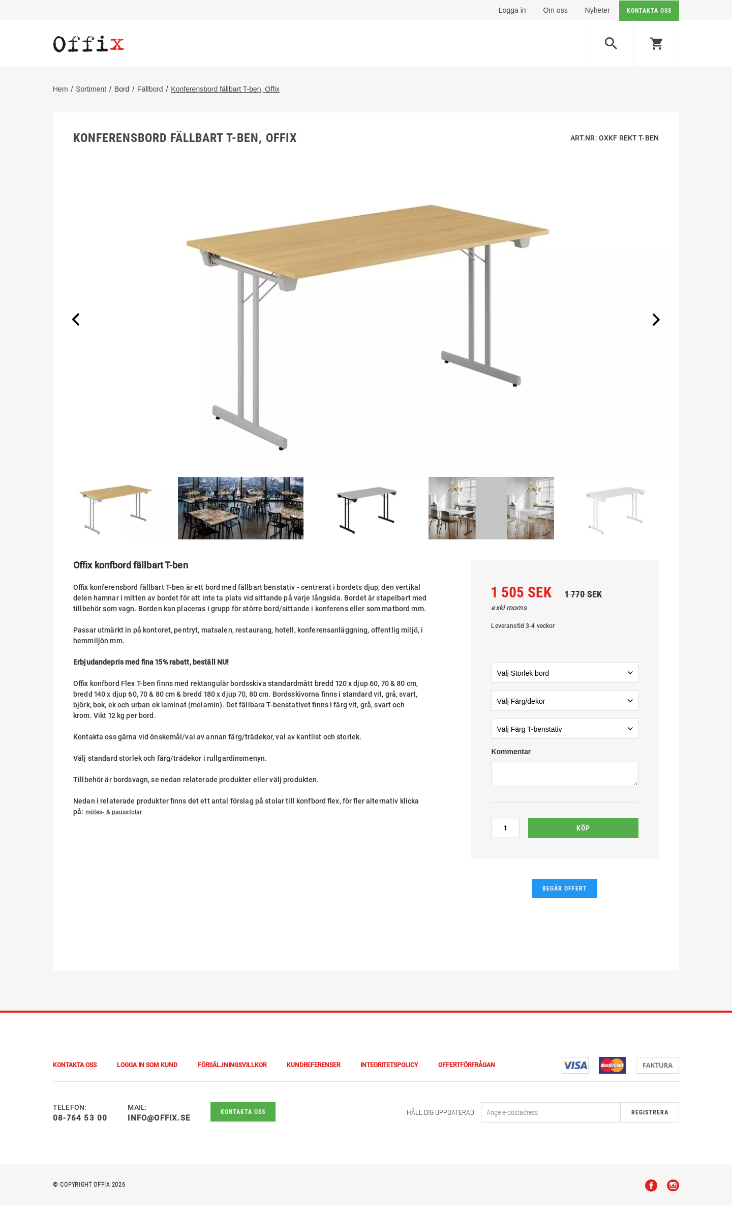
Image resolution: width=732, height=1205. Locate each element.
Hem (60, 89)
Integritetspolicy (389, 1065)
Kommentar (511, 752)
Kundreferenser (313, 1065)
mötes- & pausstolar (113, 812)
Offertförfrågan (466, 1065)
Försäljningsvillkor (232, 1065)
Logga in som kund (147, 1065)
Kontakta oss (243, 1111)
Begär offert (564, 888)
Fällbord (150, 89)
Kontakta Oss (75, 1065)
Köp (583, 828)
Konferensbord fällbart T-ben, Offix (225, 89)
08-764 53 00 (80, 1118)
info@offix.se (159, 1118)
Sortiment (91, 89)
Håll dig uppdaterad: (441, 1112)
